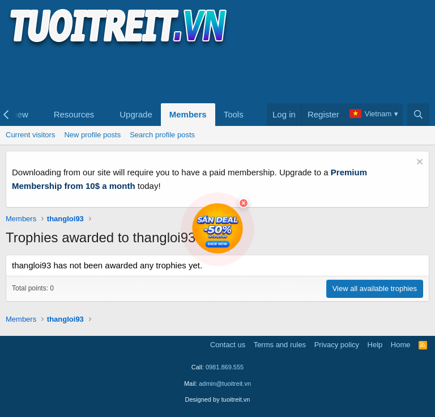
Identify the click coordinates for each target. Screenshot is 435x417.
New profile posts (92, 134)
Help (375, 344)
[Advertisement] (212, 74)
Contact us (227, 344)
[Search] (418, 114)
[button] (37, 114)
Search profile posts (162, 134)
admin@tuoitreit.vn (225, 383)
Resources (74, 114)
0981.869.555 (225, 367)
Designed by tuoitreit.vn (217, 399)
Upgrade (136, 114)
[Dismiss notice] (418, 163)
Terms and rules (280, 344)
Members (188, 114)
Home (401, 344)
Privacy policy (336, 344)
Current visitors (30, 134)
